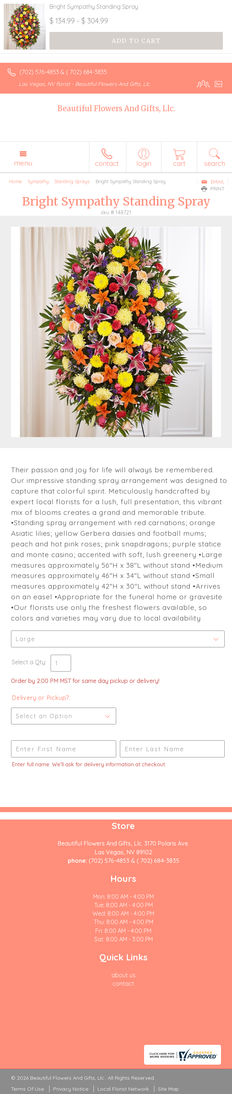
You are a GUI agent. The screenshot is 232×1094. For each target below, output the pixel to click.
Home (15, 181)
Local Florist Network (123, 1089)
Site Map (168, 1089)
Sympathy (38, 181)
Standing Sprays (71, 181)
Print (213, 188)
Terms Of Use (27, 1089)
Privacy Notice (70, 1089)
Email (212, 181)
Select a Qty (28, 662)
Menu (23, 163)
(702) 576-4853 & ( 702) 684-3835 (63, 72)
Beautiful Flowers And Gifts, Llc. (116, 108)
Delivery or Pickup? (40, 697)
